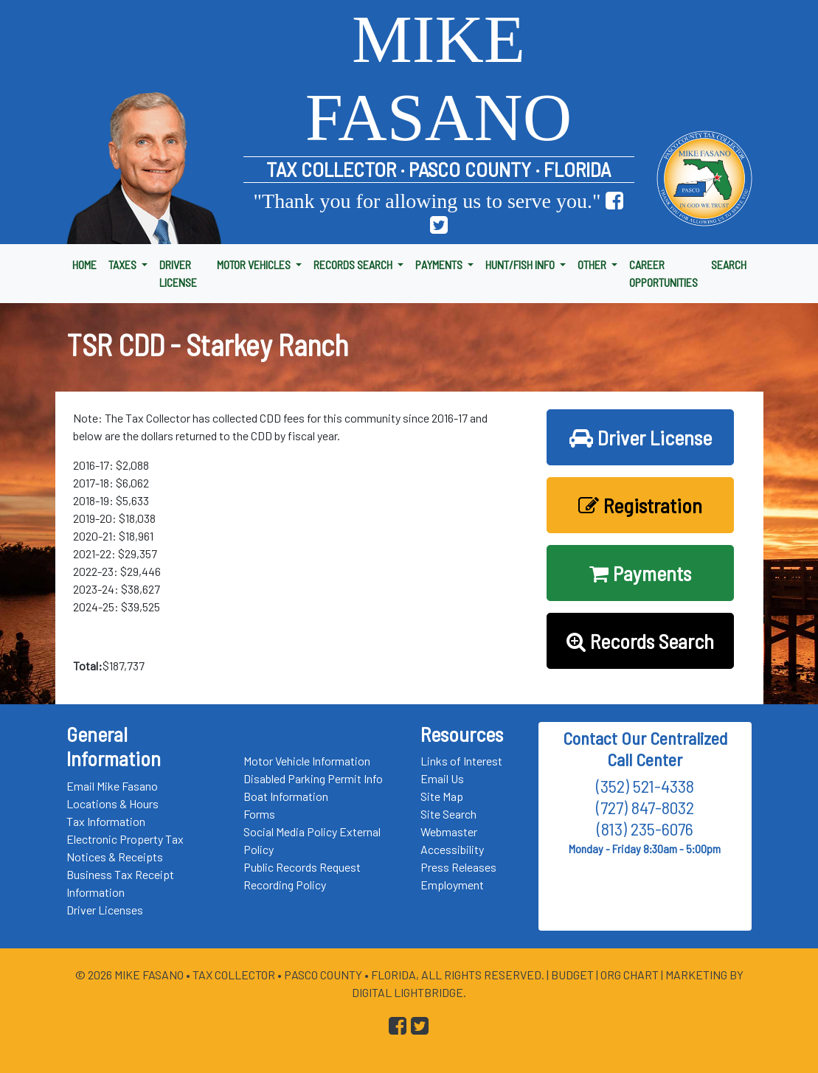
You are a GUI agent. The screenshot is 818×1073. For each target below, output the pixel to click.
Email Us (442, 778)
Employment (452, 885)
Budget (572, 975)
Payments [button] (640, 573)
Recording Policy (284, 885)
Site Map (441, 796)
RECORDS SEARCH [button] (354, 264)
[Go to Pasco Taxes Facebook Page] (614, 201)
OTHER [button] (593, 264)
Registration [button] (640, 505)
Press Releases (458, 867)
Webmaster (448, 831)
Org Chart (629, 975)
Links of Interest (461, 761)
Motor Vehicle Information (306, 761)
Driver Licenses (104, 910)
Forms (259, 814)
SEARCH (728, 264)
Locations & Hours (112, 803)
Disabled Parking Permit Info (313, 778)
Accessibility (452, 849)
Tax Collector (235, 975)
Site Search (448, 814)
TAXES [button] (123, 264)
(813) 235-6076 (645, 828)
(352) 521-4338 (645, 785)
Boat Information (285, 796)
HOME (84, 264)
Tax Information (105, 821)
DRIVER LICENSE (178, 273)
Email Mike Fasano (112, 786)
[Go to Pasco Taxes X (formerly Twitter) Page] (439, 225)
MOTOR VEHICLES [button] (255, 264)
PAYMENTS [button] (440, 264)
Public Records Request (302, 867)
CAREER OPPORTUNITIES (663, 273)
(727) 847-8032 (645, 807)
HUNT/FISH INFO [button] (521, 264)
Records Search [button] (640, 640)
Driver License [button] (640, 437)
